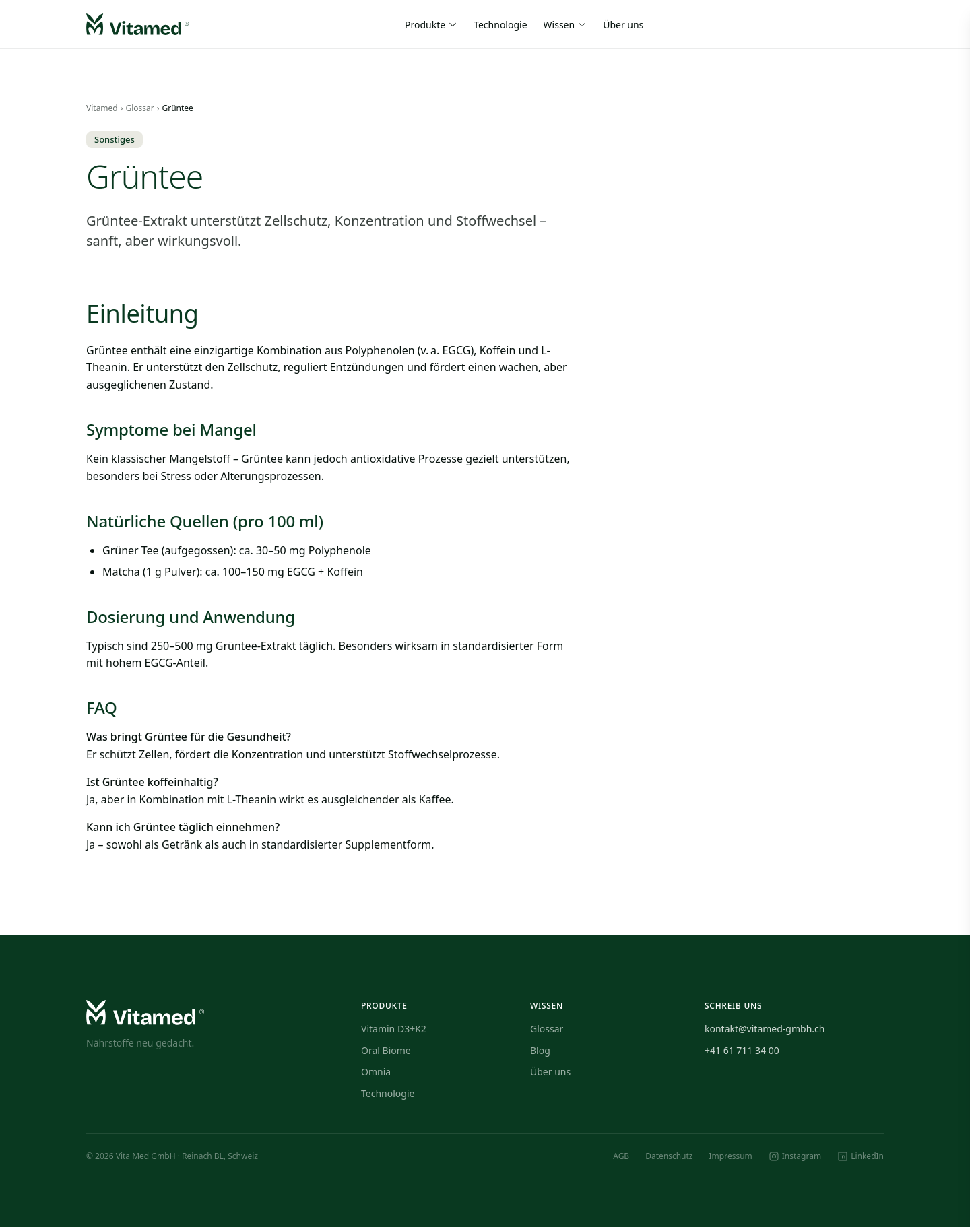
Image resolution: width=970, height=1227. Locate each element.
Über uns (623, 24)
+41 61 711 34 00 (742, 1050)
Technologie (500, 24)
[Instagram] (795, 1156)
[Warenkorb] (872, 24)
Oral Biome (386, 1050)
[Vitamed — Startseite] (137, 24)
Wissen (565, 24)
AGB (621, 1156)
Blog (540, 1050)
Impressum (730, 1156)
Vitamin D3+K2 (393, 1028)
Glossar (139, 108)
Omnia (376, 1071)
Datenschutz (668, 1156)
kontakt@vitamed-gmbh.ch (765, 1028)
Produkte (431, 24)
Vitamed (102, 108)
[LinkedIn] (860, 1156)
